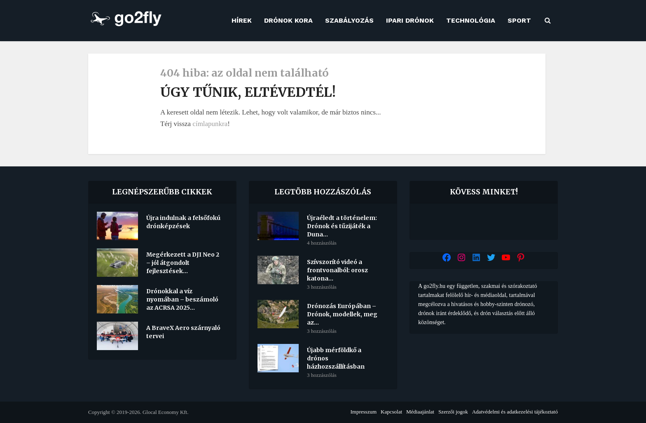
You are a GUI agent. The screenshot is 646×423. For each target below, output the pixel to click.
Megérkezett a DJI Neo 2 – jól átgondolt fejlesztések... (182, 263)
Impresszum (363, 412)
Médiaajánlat (420, 412)
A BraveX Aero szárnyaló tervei (183, 332)
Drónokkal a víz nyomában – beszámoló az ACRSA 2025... (182, 299)
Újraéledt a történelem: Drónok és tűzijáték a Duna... (342, 226)
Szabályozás (349, 20)
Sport (519, 20)
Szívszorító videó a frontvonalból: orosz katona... (337, 270)
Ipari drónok (410, 20)
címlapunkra (209, 124)
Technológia (470, 20)
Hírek (242, 20)
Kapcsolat (391, 412)
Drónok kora (288, 20)
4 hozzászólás (322, 243)
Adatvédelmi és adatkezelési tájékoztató (515, 412)
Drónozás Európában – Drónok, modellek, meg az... (342, 314)
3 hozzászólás (322, 287)
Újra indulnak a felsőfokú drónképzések (183, 222)
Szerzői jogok (453, 412)
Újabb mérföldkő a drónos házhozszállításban (336, 358)
